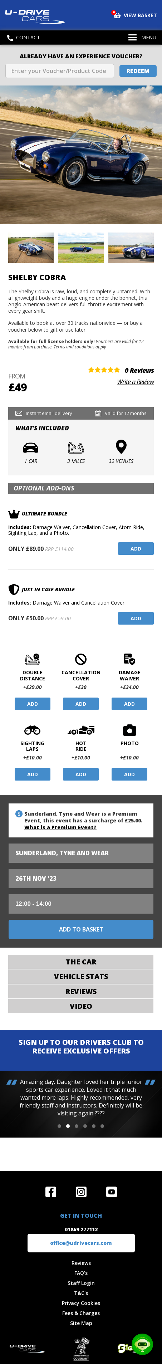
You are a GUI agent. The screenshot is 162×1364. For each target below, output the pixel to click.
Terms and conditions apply (80, 346)
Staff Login (81, 1283)
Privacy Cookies (81, 1303)
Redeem (138, 71)
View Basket (135, 15)
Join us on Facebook (50, 1192)
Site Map (81, 1323)
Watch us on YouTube (111, 1192)
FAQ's (81, 1273)
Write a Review (135, 381)
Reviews (81, 1263)
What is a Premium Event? (60, 827)
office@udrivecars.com (81, 1243)
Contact (23, 37)
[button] (59, 1126)
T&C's (81, 1293)
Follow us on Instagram (81, 1192)
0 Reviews (139, 370)
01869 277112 (81, 1229)
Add (136, 548)
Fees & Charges (81, 1313)
